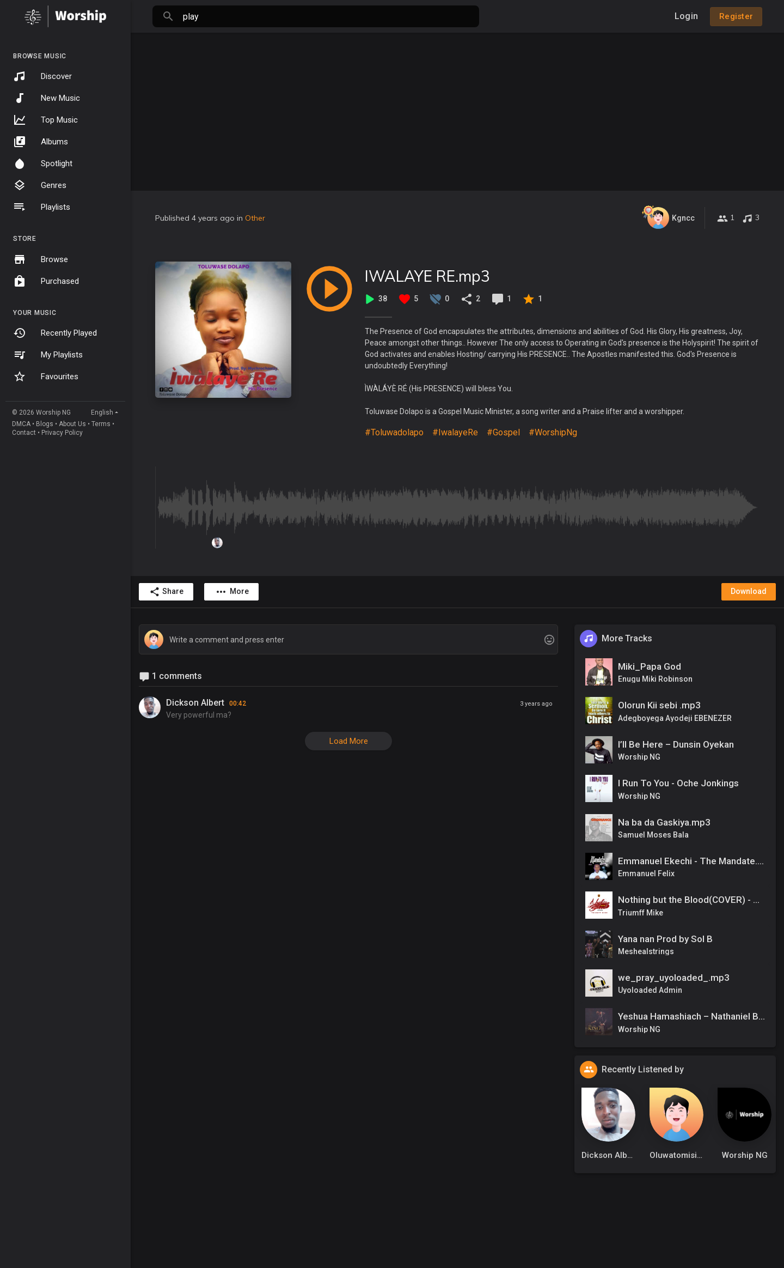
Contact (24, 432)
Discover (42, 76)
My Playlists (48, 354)
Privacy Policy (62, 432)
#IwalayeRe (455, 432)
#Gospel (503, 432)
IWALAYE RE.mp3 (427, 276)
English (102, 412)
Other (255, 218)
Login (686, 16)
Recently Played (55, 332)
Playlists (41, 207)
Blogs (44, 424)
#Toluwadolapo (394, 432)
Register (736, 16)
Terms (101, 424)
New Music (46, 98)
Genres (39, 185)
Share (166, 591)
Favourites (45, 376)
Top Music (45, 119)
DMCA (21, 424)
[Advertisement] (457, 109)
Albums (40, 141)
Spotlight (42, 163)
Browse (40, 259)
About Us (72, 424)
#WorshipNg (553, 432)
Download (749, 591)
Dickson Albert (195, 702)
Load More (348, 741)
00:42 (237, 703)
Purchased (46, 281)
